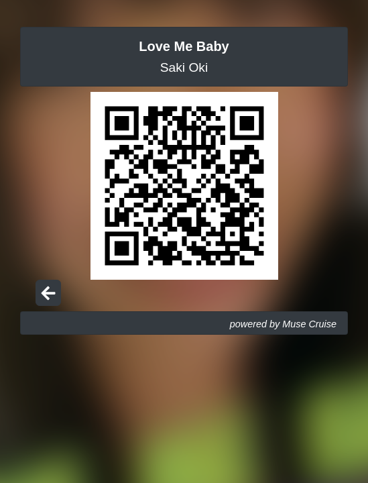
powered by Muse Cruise (283, 324)
